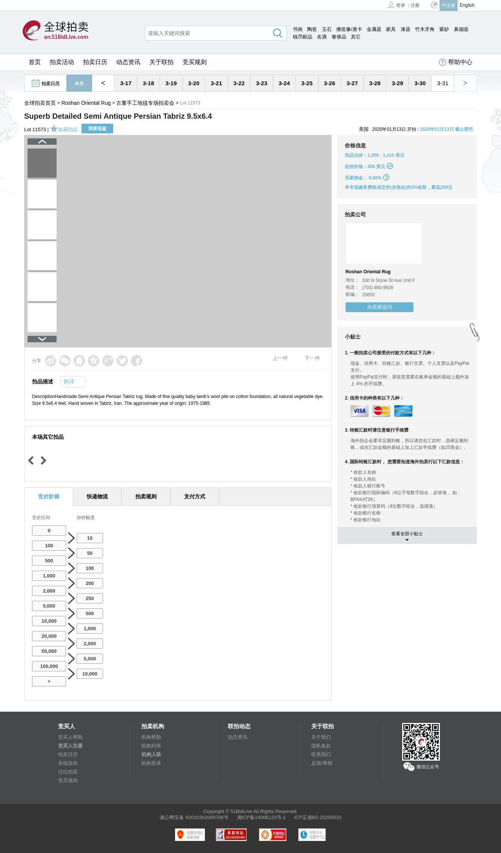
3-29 (397, 83)
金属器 (374, 29)
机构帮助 (151, 737)
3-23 (261, 83)
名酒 (322, 37)
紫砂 (444, 29)
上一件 (280, 358)
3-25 (306, 83)
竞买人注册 (70, 746)
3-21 (216, 83)
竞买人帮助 (70, 737)
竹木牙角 (425, 29)
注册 (415, 5)
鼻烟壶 (461, 29)
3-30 (420, 83)
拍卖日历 (95, 62)
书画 (298, 29)
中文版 (448, 5)
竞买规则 (195, 62)
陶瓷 (312, 29)
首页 (35, 62)
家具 (391, 29)
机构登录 (151, 763)
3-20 (193, 83)
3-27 (352, 83)
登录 (396, 5)
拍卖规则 (146, 496)
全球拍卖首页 (40, 103)
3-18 (148, 83)
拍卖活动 (62, 62)
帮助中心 (455, 62)
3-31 (442, 83)
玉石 (327, 29)
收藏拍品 (64, 129)
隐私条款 (321, 746)
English (467, 5)
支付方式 (194, 496)
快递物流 (97, 496)
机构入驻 (151, 754)
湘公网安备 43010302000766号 (194, 817)
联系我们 (321, 754)
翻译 (69, 381)
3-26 (329, 83)
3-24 (284, 83)
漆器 (405, 29)
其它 (356, 37)
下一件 (312, 358)
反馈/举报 (321, 763)
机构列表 (151, 746)
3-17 (125, 83)
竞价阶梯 (48, 496)
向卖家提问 (379, 307)
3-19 (171, 83)
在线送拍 (68, 763)
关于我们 (321, 737)
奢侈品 (339, 37)
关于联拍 (161, 62)
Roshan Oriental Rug (86, 103)
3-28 (374, 83)
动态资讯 (128, 62)
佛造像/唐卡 (349, 29)
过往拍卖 (68, 772)
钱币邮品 (302, 37)
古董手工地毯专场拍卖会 (145, 103)
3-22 (238, 83)
